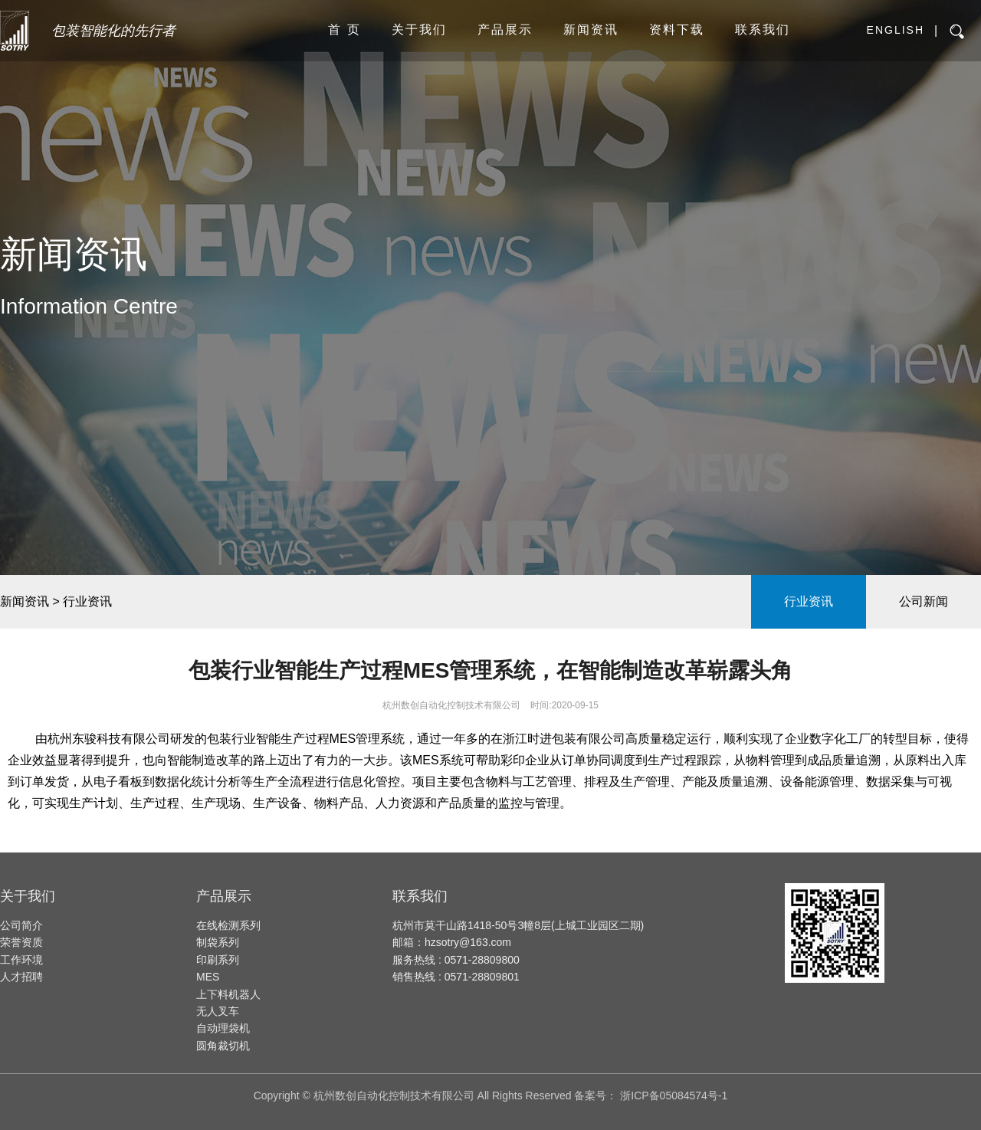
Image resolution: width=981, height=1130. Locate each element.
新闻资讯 (590, 29)
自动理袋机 (223, 1028)
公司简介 (21, 925)
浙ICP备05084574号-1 (673, 1095)
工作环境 (21, 960)
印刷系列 (217, 960)
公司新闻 (923, 601)
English (895, 30)
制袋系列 (217, 942)
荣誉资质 (21, 942)
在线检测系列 (228, 925)
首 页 (344, 29)
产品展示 (505, 29)
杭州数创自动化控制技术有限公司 (451, 705)
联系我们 (762, 29)
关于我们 (419, 29)
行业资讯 (808, 601)
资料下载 (676, 29)
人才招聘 (21, 977)
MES (207, 977)
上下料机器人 (228, 994)
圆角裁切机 (223, 1046)
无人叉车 (217, 1011)
